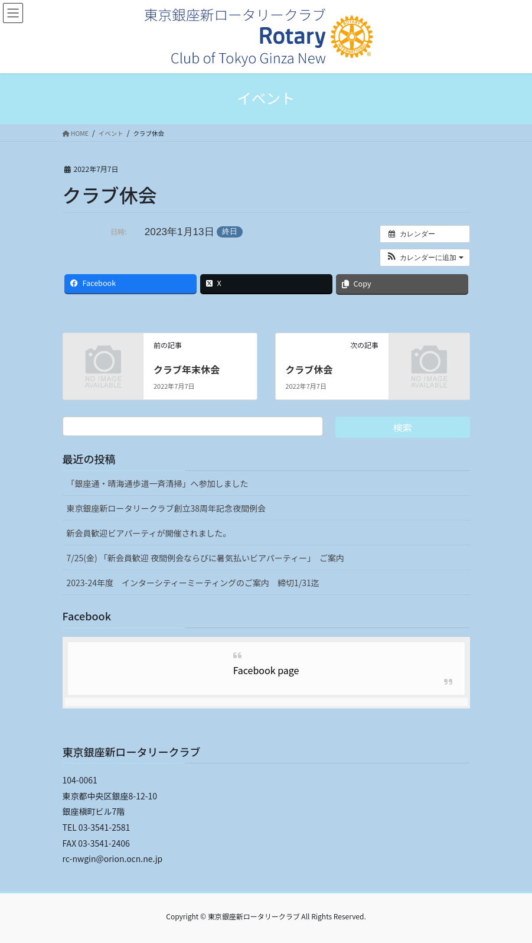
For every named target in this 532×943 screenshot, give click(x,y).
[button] (424, 257)
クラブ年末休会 (187, 369)
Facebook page (266, 670)
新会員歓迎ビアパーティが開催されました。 (149, 533)
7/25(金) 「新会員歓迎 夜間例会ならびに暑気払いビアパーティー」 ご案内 (205, 558)
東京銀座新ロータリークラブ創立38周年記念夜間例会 (166, 508)
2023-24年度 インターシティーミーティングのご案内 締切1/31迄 (193, 582)
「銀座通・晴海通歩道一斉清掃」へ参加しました (158, 483)
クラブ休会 (308, 369)
